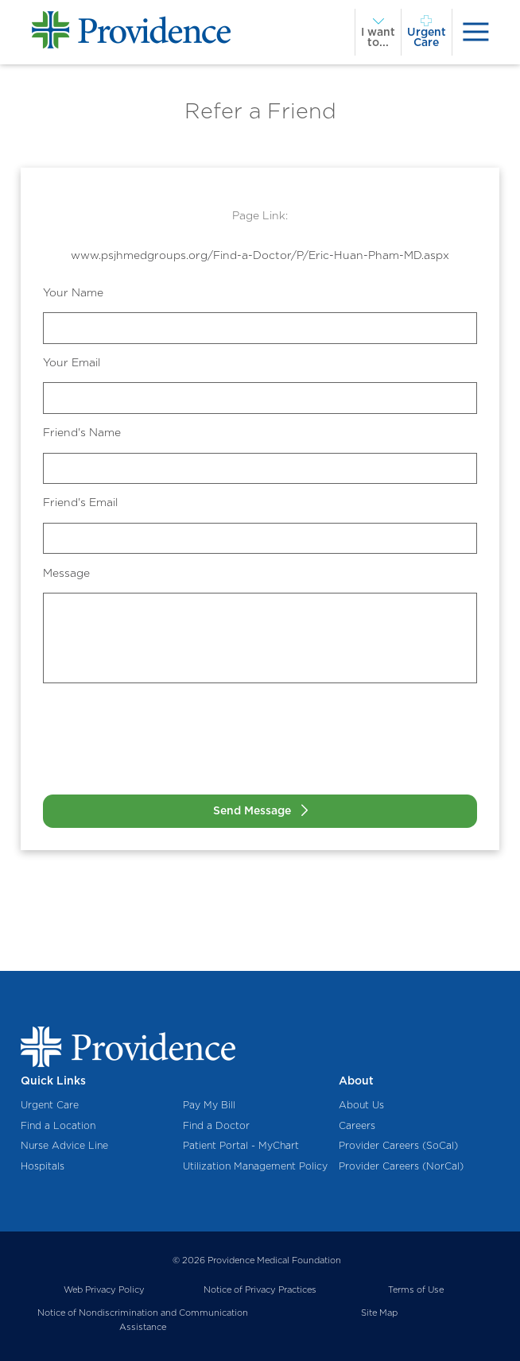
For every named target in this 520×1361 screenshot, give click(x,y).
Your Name (73, 292)
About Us (361, 1105)
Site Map (379, 1312)
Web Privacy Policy (104, 1289)
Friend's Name (82, 432)
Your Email (71, 362)
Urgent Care (50, 1105)
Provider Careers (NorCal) (401, 1166)
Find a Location (58, 1125)
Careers (357, 1125)
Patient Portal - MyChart (241, 1145)
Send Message (252, 810)
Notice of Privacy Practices (260, 1289)
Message (66, 572)
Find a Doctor (216, 1125)
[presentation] (476, 32)
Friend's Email (80, 502)
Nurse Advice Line (64, 1145)
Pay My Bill (209, 1105)
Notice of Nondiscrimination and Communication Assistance (142, 1319)
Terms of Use (416, 1289)
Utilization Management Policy (255, 1166)
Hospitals (42, 1166)
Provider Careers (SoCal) (398, 1145)
